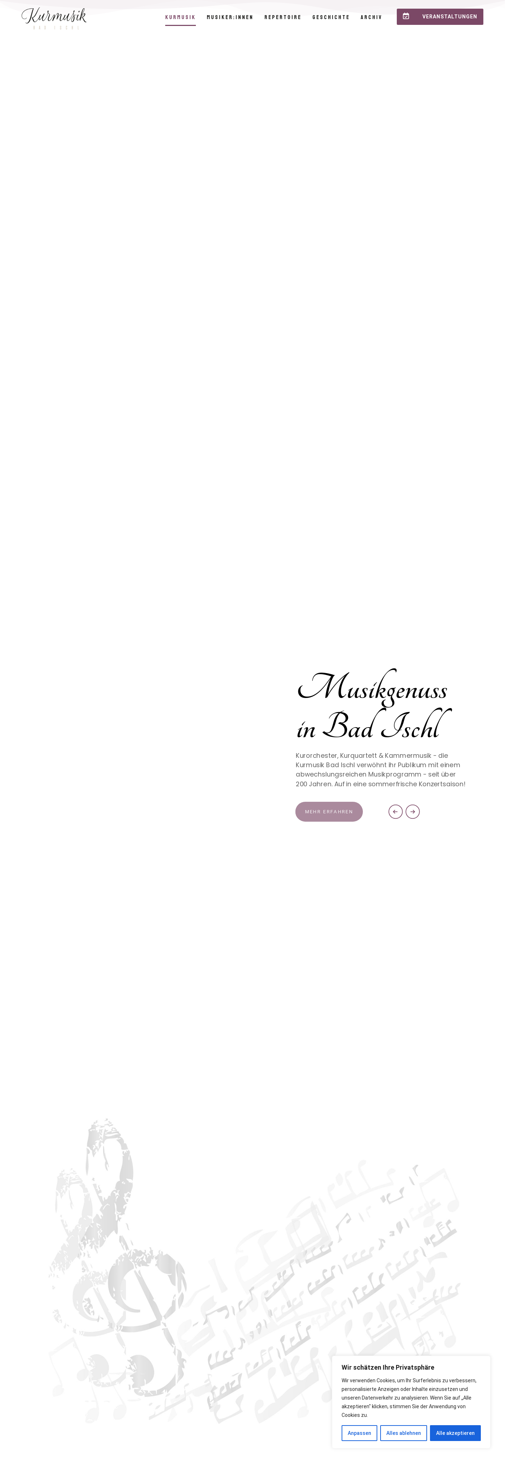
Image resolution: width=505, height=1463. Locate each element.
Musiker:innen (230, 17)
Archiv (371, 17)
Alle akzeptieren (455, 1433)
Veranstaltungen (440, 15)
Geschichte (331, 17)
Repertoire (283, 17)
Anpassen (359, 1433)
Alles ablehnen (403, 1433)
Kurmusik (180, 17)
